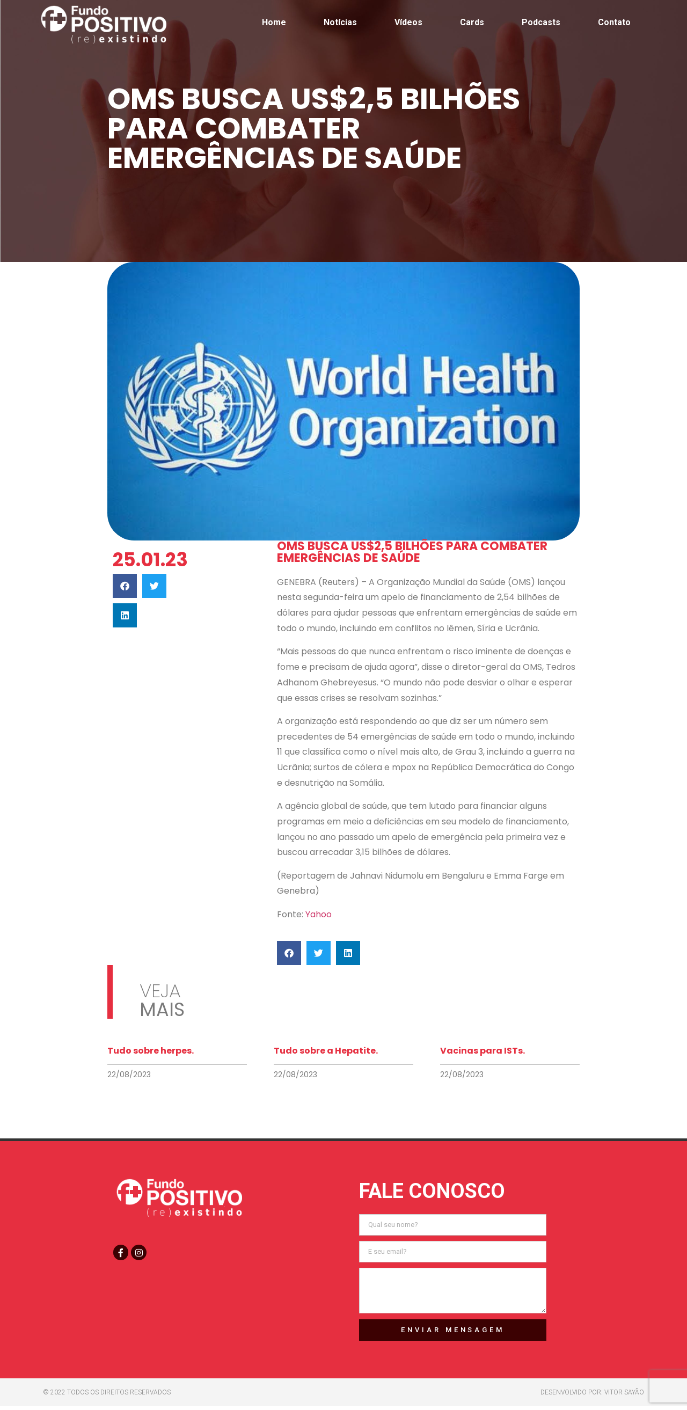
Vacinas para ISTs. (482, 1050)
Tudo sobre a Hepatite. (326, 1050)
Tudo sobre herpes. (150, 1050)
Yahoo (317, 914)
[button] (125, 586)
